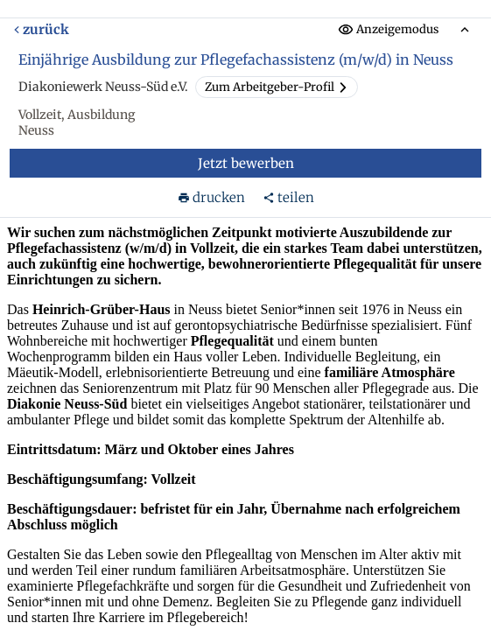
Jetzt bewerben (246, 163)
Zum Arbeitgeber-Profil (276, 87)
